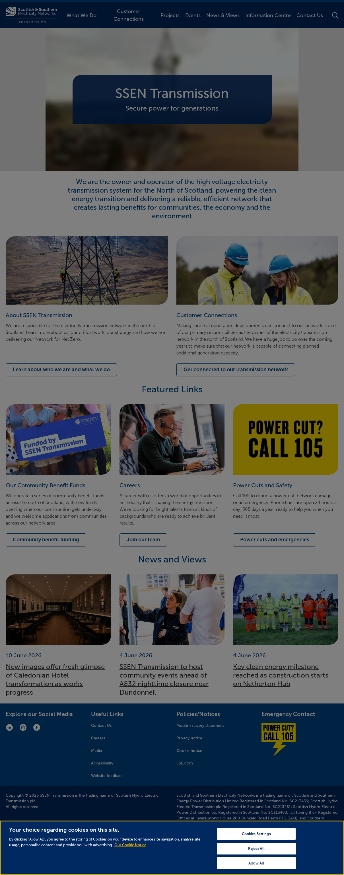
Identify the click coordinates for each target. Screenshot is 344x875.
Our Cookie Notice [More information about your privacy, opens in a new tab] (130, 847)
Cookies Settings (256, 836)
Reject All (256, 851)
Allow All (256, 866)
